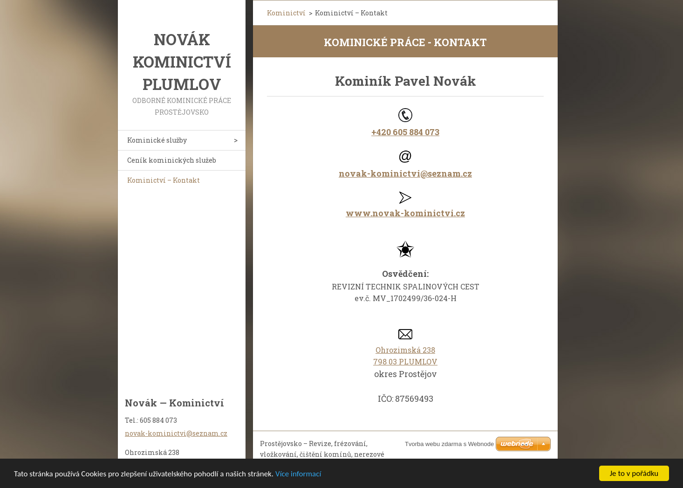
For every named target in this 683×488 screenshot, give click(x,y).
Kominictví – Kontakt (163, 180)
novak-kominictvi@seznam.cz (405, 173)
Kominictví (286, 12)
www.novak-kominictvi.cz (405, 213)
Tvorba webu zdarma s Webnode (449, 443)
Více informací (298, 476)
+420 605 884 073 (405, 131)
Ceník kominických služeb (171, 160)
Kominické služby (157, 140)
